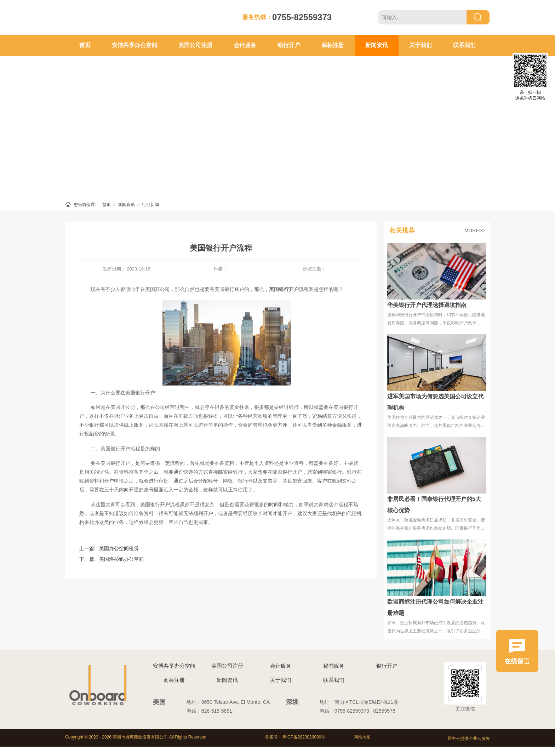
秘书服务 (333, 666)
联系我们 (464, 45)
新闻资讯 (376, 45)
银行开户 (289, 45)
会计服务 (245, 45)
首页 (85, 45)
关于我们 (420, 45)
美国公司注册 (195, 45)
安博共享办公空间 (134, 45)
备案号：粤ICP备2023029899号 (295, 737)
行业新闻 (150, 204)
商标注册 (332, 45)
